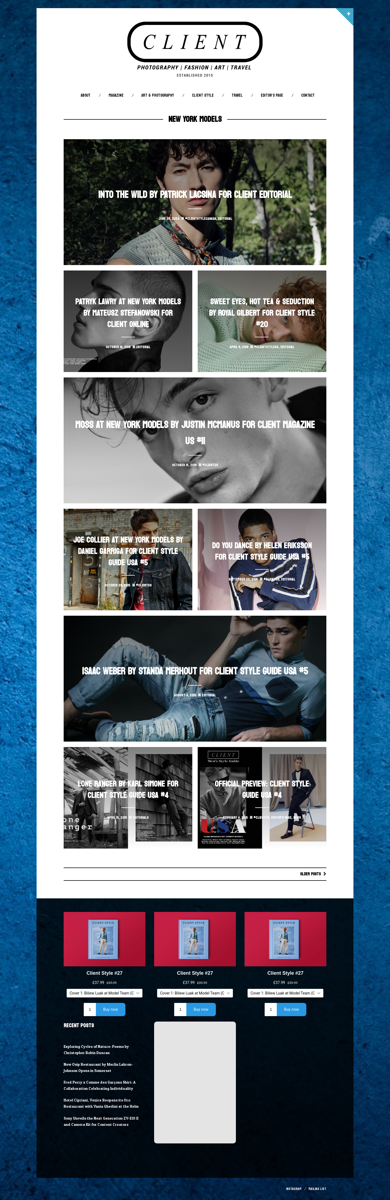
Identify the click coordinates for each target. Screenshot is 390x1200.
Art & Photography (157, 95)
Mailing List (317, 1188)
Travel (237, 95)
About (85, 95)
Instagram (293, 1188)
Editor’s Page (272, 95)
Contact (308, 95)
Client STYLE (203, 95)
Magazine (116, 95)
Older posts (309, 874)
